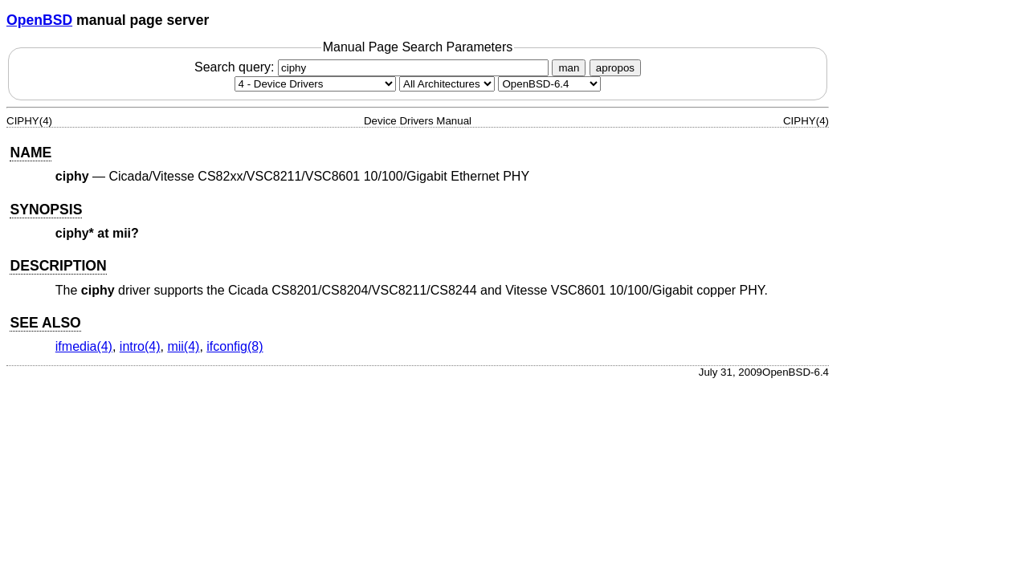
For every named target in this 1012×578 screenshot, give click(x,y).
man (568, 68)
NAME (30, 152)
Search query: (373, 67)
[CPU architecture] (447, 84)
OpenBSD (39, 20)
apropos (615, 68)
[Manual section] (315, 84)
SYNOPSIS (46, 209)
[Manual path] (549, 84)
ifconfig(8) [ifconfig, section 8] (234, 346)
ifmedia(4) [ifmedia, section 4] (83, 346)
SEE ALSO (45, 323)
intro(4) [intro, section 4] (140, 346)
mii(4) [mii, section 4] (183, 346)
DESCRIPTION (58, 266)
